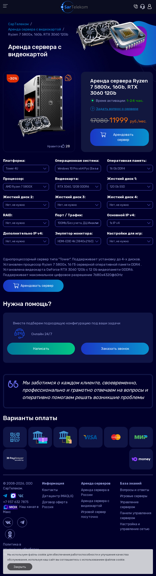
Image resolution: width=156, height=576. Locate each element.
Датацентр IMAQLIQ (57, 496)
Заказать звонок (115, 349)
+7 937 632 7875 (15, 502)
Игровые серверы (133, 496)
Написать (41, 349)
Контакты (50, 490)
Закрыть (20, 567)
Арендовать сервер (116, 137)
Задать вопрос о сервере (117, 109)
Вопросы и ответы (134, 490)
